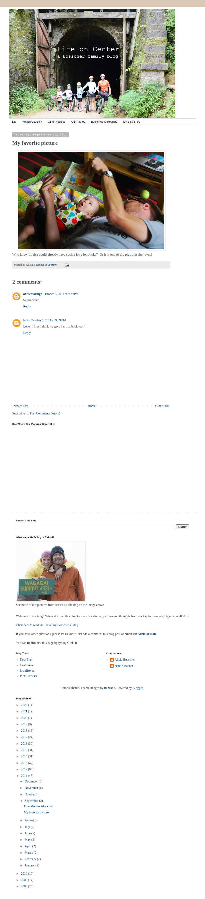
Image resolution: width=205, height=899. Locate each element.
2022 (24, 705)
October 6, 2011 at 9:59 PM (48, 320)
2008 (24, 886)
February (31, 859)
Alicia (142, 634)
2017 (24, 737)
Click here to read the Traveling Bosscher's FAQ (47, 625)
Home (92, 406)
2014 (24, 756)
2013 (24, 763)
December (31, 781)
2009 (24, 880)
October (30, 794)
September (32, 800)
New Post (26, 659)
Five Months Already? (38, 806)
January (30, 865)
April (28, 846)
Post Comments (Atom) (45, 413)
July (28, 827)
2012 (24, 769)
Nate (153, 634)
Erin (26, 320)
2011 (24, 775)
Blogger (138, 688)
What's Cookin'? (32, 121)
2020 (24, 718)
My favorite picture (36, 812)
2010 (24, 873)
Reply (27, 306)
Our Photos (78, 121)
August (30, 820)
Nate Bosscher (124, 666)
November (32, 788)
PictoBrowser (28, 676)
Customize (27, 665)
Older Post (162, 406)
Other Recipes (56, 121)
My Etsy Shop (131, 121)
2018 (24, 730)
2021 (24, 711)
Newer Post (20, 406)
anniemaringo (32, 294)
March (29, 852)
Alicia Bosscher (125, 659)
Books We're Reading (104, 121)
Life (14, 121)
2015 (24, 750)
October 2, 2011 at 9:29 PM (61, 294)
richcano (109, 688)
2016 (24, 743)
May (28, 839)
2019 (24, 724)
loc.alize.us (27, 670)
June (28, 833)
